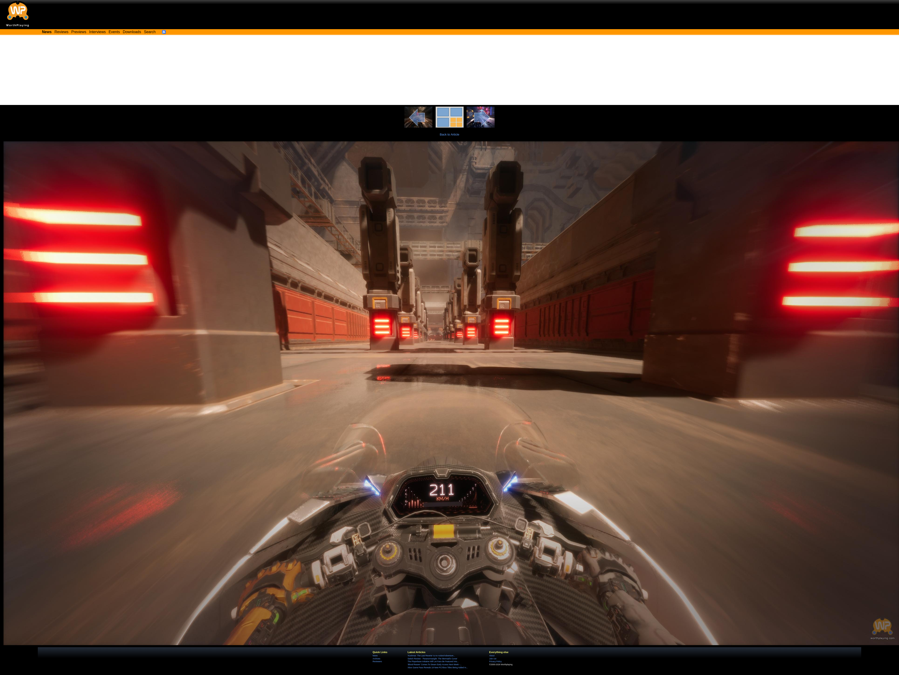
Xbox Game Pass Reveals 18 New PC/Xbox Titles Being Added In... (438, 667)
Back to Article (449, 134)
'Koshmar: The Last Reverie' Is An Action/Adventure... (431, 655)
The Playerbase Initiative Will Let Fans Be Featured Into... (433, 661)
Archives (376, 659)
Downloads (132, 32)
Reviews (62, 32)
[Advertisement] (449, 70)
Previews (78, 32)
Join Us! (492, 659)
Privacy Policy (495, 661)
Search (150, 32)
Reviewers (377, 661)
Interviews (97, 32)
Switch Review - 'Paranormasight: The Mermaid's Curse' (433, 659)
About (491, 655)
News (375, 655)
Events (114, 32)
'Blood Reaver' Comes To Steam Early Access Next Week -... (435, 664)
